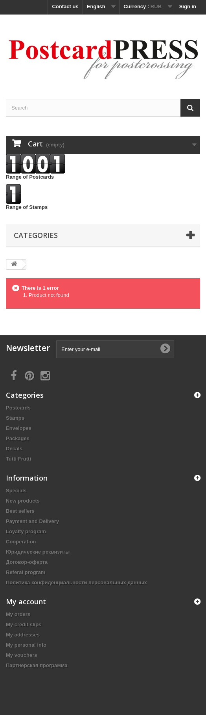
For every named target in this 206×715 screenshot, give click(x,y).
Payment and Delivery (32, 521)
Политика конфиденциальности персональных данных (76, 582)
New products (23, 501)
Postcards (18, 408)
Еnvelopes (18, 428)
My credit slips (23, 624)
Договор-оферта (27, 562)
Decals (14, 449)
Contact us (65, 6)
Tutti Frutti (18, 459)
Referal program (25, 572)
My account (26, 601)
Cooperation (21, 542)
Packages (17, 438)
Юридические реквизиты (38, 552)
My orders (18, 614)
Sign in (187, 6)
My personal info (26, 645)
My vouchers (21, 655)
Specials (16, 491)
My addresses (23, 635)
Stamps (15, 418)
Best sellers (20, 511)
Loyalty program (26, 531)
